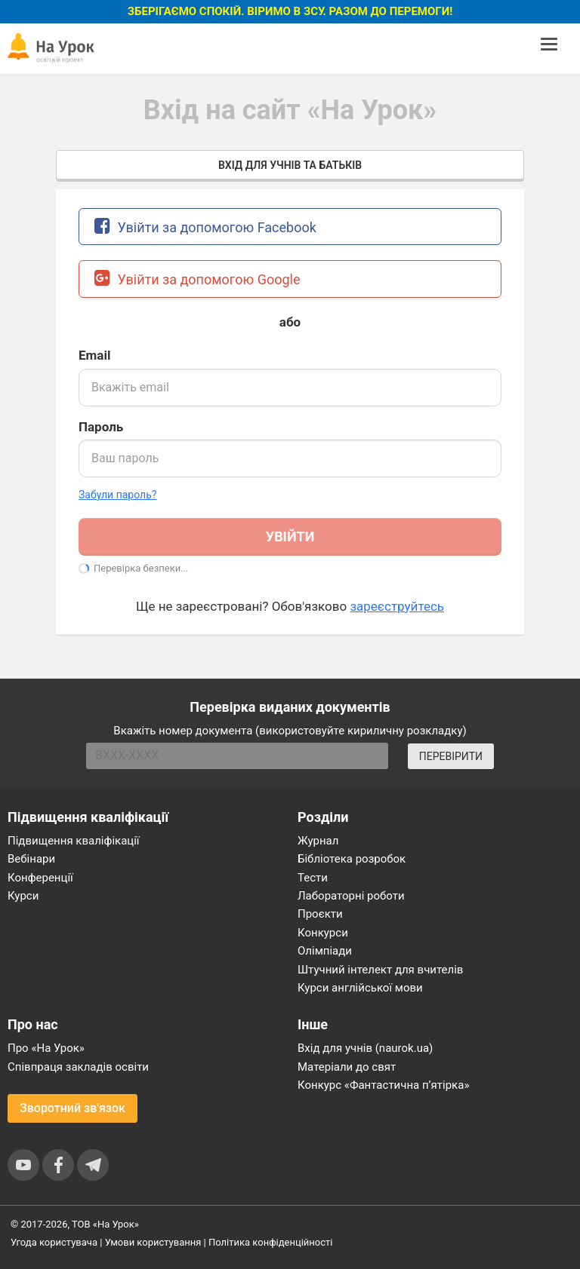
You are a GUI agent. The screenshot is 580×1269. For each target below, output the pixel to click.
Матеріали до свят (347, 1067)
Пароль (101, 426)
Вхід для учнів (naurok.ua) (365, 1048)
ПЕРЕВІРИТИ (451, 756)
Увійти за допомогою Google (197, 277)
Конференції (40, 877)
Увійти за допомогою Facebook (205, 225)
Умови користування (153, 1242)
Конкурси (323, 932)
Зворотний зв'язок (72, 1108)
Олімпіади (325, 951)
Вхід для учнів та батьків (290, 165)
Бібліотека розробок (352, 859)
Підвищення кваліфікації (74, 841)
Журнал (318, 841)
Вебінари (31, 859)
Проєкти (320, 914)
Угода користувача (54, 1242)
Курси (23, 896)
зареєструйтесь (397, 606)
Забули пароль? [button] (117, 495)
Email (94, 355)
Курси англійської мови (360, 988)
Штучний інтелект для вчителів (380, 969)
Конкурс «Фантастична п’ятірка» (383, 1085)
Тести (313, 877)
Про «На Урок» (46, 1048)
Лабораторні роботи (351, 896)
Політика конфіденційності (270, 1242)
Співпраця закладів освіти (78, 1067)
